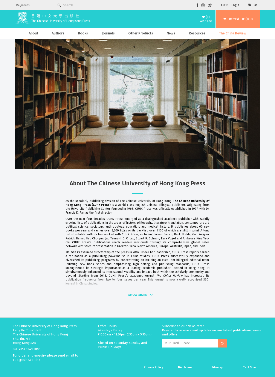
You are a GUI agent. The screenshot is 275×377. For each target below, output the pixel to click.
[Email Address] (190, 343)
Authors (58, 33)
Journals (108, 33)
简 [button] (255, 5)
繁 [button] (249, 5)
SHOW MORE (137, 295)
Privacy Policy (153, 367)
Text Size (249, 367)
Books (83, 33)
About (33, 33)
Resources (197, 33)
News (171, 33)
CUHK (224, 5)
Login (235, 5)
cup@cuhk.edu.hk (26, 360)
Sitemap (217, 367)
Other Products (140, 33)
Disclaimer (185, 367)
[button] (238, 19)
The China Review (232, 33)
